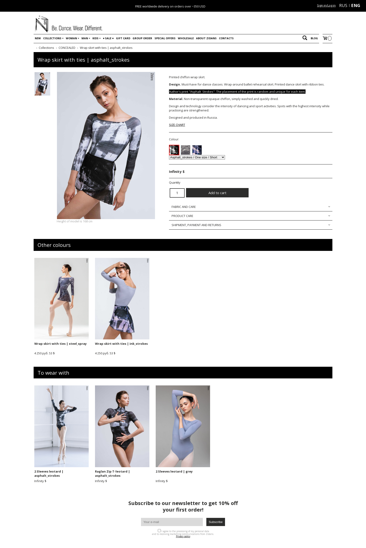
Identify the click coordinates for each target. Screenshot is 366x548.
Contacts (226, 38)
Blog (314, 38)
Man (84, 38)
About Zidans (206, 38)
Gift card (123, 38)
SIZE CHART (177, 125)
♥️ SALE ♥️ (108, 38)
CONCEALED (67, 48)
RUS (343, 5)
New (38, 38)
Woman (71, 38)
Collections (52, 38)
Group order (142, 38)
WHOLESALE (186, 38)
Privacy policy (183, 536)
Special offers (165, 38)
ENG (355, 5)
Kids (95, 38)
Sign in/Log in (326, 5)
